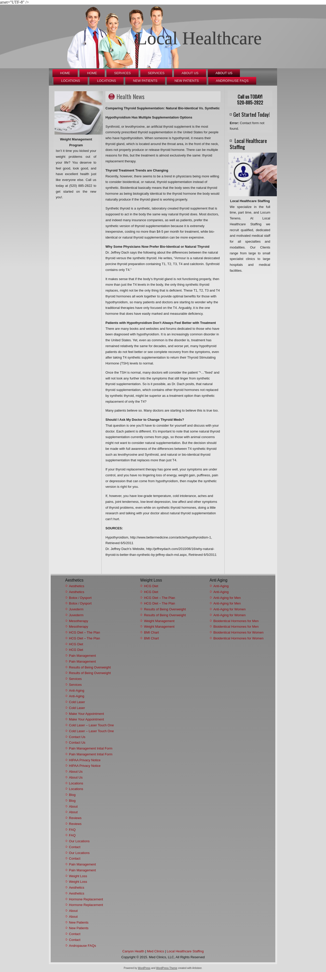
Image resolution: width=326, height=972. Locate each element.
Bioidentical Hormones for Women (238, 632)
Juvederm (76, 609)
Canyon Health (133, 951)
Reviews (75, 818)
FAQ (72, 830)
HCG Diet (76, 644)
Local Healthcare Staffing (185, 951)
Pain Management (82, 656)
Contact (74, 847)
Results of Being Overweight (90, 667)
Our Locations (79, 841)
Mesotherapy (78, 621)
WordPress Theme (166, 968)
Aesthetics (76, 586)
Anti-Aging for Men (227, 598)
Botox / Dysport (80, 598)
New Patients (145, 81)
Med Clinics (155, 951)
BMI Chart (151, 632)
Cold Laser (77, 702)
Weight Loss (78, 876)
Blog (72, 795)
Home (65, 73)
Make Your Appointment (86, 714)
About (73, 806)
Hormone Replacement (86, 899)
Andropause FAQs (232, 81)
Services (122, 73)
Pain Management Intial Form (91, 748)
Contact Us (77, 737)
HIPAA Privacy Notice (85, 760)
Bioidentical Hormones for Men (236, 621)
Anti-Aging (76, 690)
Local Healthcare (199, 38)
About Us (190, 73)
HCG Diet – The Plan (84, 632)
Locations (70, 81)
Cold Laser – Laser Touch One (91, 725)
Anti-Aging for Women (229, 609)
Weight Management (159, 621)
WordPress (144, 968)
